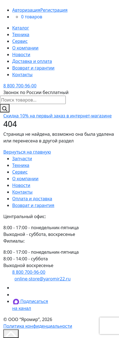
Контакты (22, 74)
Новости (21, 54)
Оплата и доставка (32, 199)
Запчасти (22, 159)
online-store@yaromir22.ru (42, 279)
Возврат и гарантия (33, 205)
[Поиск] (4, 108)
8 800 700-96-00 (19, 86)
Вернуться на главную (27, 152)
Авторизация (26, 10)
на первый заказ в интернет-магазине (57, 116)
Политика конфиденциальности (37, 326)
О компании (25, 48)
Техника (20, 34)
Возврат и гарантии (33, 68)
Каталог (20, 28)
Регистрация (53, 10)
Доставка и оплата (32, 61)
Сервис (20, 41)
